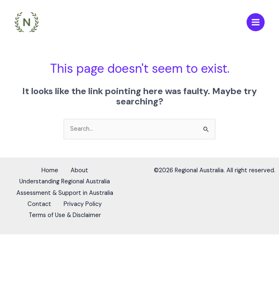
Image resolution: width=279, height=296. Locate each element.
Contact (37, 202)
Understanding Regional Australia (64, 181)
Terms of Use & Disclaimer (65, 212)
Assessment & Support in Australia (64, 192)
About (81, 171)
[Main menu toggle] (256, 23)
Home (47, 171)
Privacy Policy (85, 202)
